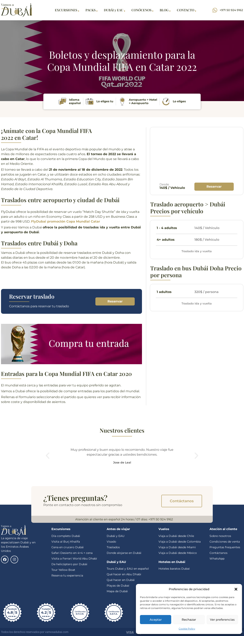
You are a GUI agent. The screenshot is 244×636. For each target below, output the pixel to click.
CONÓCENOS (142, 10)
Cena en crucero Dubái (67, 547)
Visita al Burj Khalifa (65, 541)
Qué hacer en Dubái (121, 580)
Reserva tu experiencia (67, 575)
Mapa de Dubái (117, 591)
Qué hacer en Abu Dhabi (124, 574)
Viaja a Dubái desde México (177, 553)
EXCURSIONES (67, 10)
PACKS (91, 10)
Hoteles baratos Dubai (174, 568)
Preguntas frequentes (225, 547)
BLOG (165, 10)
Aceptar (156, 619)
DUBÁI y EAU (114, 10)
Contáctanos (218, 553)
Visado (111, 541)
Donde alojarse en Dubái (124, 553)
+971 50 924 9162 (160, 519)
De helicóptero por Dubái (69, 564)
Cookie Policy (187, 628)
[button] (236, 589)
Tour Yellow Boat (63, 570)
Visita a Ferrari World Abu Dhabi (74, 558)
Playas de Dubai (118, 585)
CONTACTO (186, 10)
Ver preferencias (222, 619)
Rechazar (189, 619)
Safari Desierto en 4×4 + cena (72, 553)
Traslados (113, 547)
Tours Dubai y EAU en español (128, 568)
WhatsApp (217, 558)
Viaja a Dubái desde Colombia (179, 541)
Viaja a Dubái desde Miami (177, 547)
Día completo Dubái (65, 536)
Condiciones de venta (225, 541)
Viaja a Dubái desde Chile (176, 536)
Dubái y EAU (115, 536)
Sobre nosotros (220, 536)
